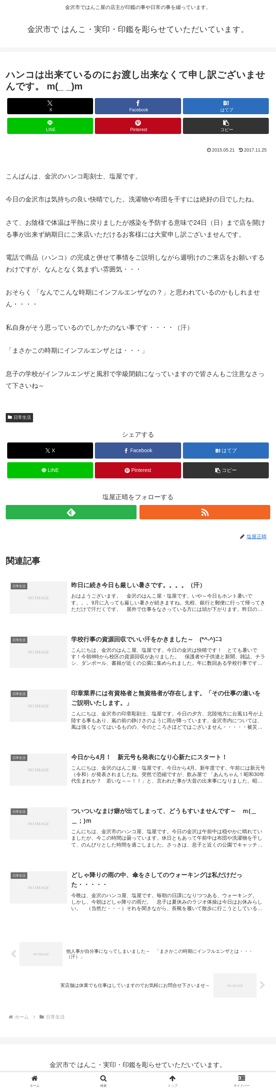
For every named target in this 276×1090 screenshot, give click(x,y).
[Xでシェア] (50, 106)
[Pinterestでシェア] (138, 126)
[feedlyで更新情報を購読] (71, 512)
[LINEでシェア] (50, 126)
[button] (226, 126)
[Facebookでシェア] (138, 106)
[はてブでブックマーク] (226, 106)
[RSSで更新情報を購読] (204, 512)
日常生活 (19, 417)
